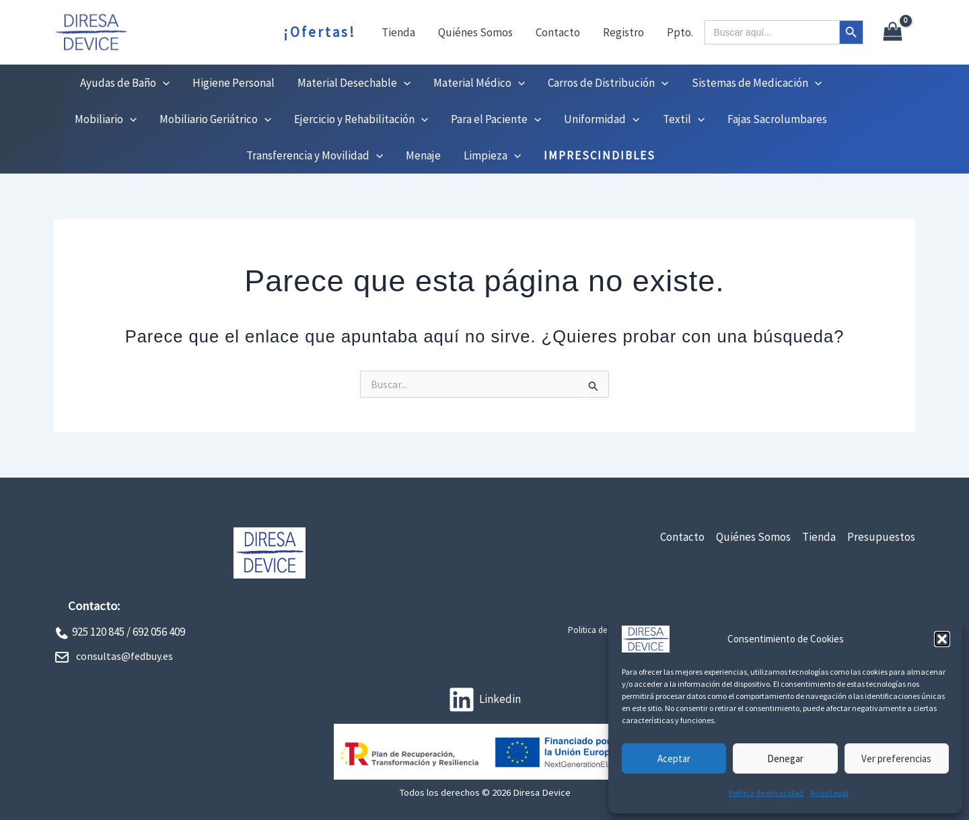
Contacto (558, 32)
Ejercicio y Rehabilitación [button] (361, 119)
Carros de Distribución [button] (608, 83)
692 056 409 (159, 631)
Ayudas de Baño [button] (125, 83)
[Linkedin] (484, 699)
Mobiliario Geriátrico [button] (215, 119)
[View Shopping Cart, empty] (892, 32)
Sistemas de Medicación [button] (757, 83)
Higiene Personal (233, 82)
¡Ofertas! (319, 32)
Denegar (785, 758)
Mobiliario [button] (106, 119)
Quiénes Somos (475, 32)
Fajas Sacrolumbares (777, 119)
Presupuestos (881, 536)
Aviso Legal (829, 793)
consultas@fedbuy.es (124, 656)
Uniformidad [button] (601, 119)
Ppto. (680, 32)
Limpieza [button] (492, 155)
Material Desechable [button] (353, 83)
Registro (623, 32)
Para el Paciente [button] (496, 119)
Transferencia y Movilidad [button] (314, 155)
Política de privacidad (766, 793)
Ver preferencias (896, 758)
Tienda (398, 32)
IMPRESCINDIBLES (599, 155)
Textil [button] (684, 119)
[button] (942, 639)
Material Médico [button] (479, 83)
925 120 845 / (101, 631)
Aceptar (673, 758)
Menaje (423, 155)
